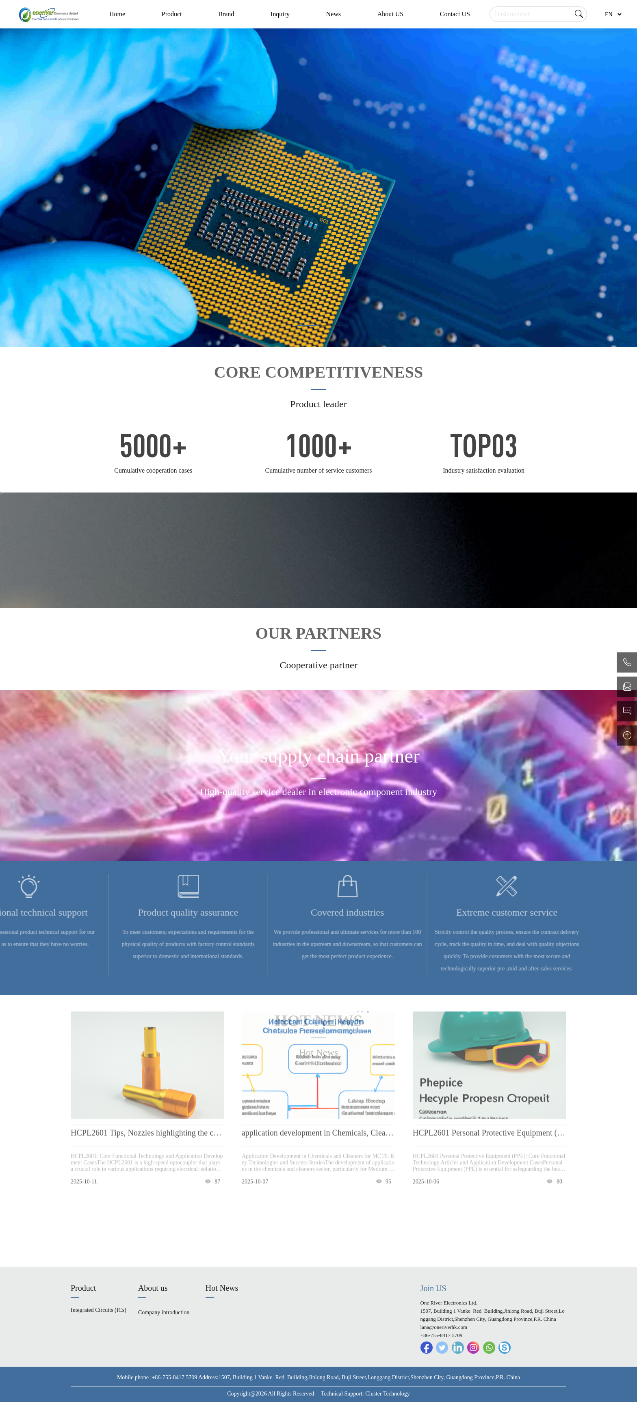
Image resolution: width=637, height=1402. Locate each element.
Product (172, 14)
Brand (226, 14)
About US (390, 14)
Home (117, 14)
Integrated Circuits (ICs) (98, 1310)
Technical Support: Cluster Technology (365, 1394)
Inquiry (280, 14)
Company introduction (163, 1312)
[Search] (538, 14)
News (333, 14)
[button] (307, 325)
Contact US (455, 14)
